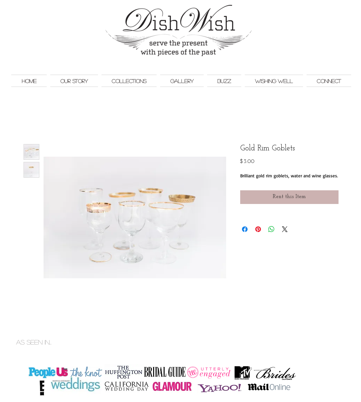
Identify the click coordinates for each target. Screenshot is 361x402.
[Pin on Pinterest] (258, 229)
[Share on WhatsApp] (271, 229)
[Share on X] (285, 229)
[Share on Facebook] (245, 229)
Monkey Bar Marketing (334, 335)
